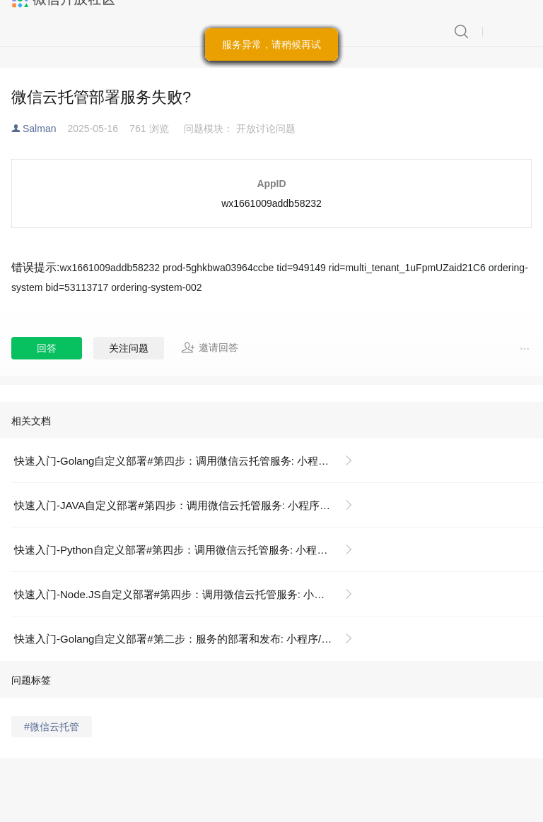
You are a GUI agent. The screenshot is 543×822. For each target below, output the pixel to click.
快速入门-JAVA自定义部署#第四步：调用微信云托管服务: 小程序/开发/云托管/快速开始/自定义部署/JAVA (189, 505)
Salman (39, 128)
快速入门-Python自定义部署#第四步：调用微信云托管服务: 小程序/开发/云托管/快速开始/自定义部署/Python (189, 550)
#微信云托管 (51, 726)
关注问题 (128, 348)
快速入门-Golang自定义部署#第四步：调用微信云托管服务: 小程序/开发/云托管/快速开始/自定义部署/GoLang (189, 461)
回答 (47, 348)
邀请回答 (209, 347)
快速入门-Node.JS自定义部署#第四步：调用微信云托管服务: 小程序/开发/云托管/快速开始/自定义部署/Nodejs (189, 594)
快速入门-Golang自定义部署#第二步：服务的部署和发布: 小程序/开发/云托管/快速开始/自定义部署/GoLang (189, 639)
